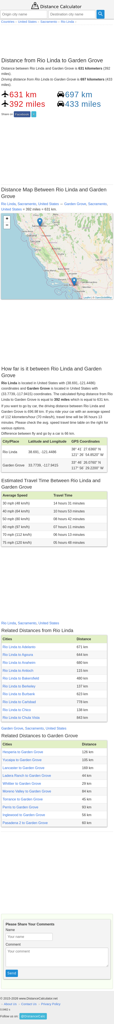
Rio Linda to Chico (17, 710)
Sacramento (27, 204)
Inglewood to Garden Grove (24, 815)
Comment (13, 944)
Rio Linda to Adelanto (19, 647)
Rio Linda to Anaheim (19, 662)
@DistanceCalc (33, 1016)
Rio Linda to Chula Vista (21, 717)
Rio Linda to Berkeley (19, 686)
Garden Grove (75, 204)
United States (48, 204)
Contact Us (28, 1004)
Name (10, 930)
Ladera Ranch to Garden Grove (27, 775)
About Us (10, 1004)
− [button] (7, 225)
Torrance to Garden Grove (23, 799)
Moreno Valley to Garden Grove (27, 791)
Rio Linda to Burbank (19, 694)
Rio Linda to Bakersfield (21, 678)
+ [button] (7, 219)
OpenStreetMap (103, 297)
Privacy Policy (50, 1004)
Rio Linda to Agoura (18, 655)
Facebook (22, 114)
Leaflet (87, 297)
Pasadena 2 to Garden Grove (25, 823)
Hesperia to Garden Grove (23, 752)
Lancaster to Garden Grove (23, 768)
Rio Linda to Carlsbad (19, 702)
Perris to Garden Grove (20, 807)
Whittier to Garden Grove (22, 783)
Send (11, 973)
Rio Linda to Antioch (18, 670)
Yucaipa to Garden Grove (22, 760)
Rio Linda (8, 204)
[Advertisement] (57, 40)
